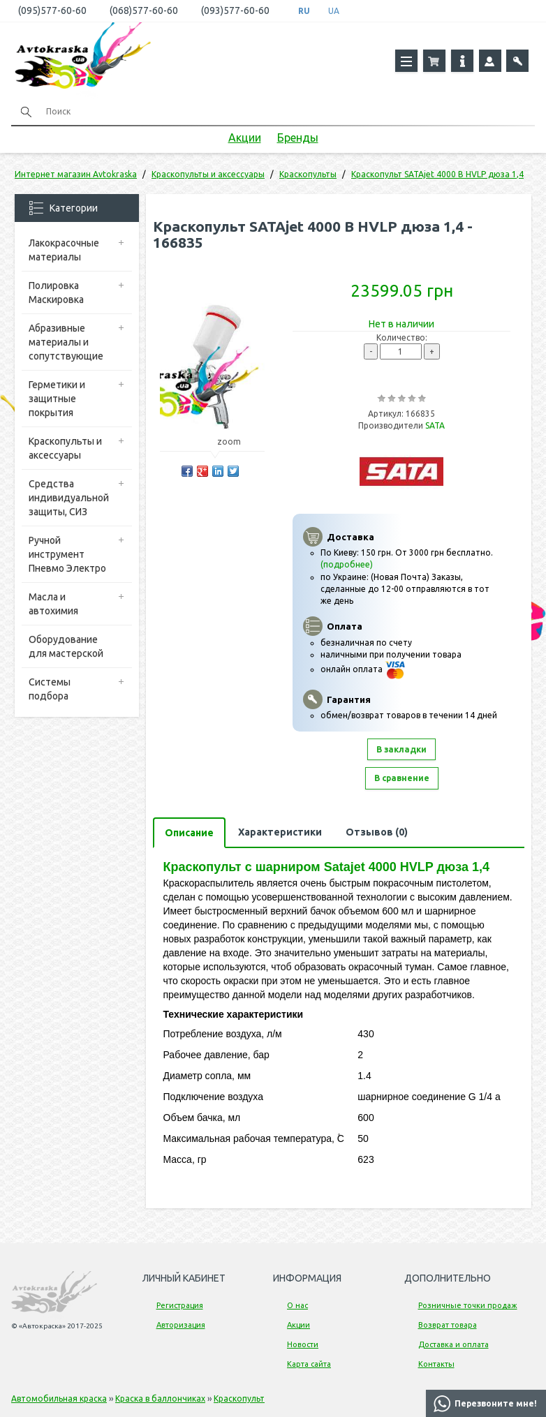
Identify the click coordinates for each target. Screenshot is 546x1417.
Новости (302, 1344)
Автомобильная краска (59, 1398)
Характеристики (280, 832)
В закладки (401, 749)
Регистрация (179, 1305)
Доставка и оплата (453, 1344)
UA (333, 10)
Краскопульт (239, 1398)
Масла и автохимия (53, 603)
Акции (244, 137)
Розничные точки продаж (467, 1305)
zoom (235, 441)
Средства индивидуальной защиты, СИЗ (69, 497)
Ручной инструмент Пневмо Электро (67, 554)
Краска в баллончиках (160, 1398)
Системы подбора (50, 689)
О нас (297, 1305)
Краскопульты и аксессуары (65, 448)
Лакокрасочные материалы (64, 249)
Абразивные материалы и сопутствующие (66, 342)
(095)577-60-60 (52, 10)
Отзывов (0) (377, 832)
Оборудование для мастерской (66, 646)
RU (304, 10)
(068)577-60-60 (144, 10)
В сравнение (401, 777)
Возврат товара (447, 1325)
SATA (435, 425)
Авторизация (180, 1325)
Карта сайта (309, 1364)
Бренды (297, 137)
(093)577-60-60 (235, 10)
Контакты (436, 1364)
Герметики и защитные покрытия (57, 398)
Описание (189, 832)
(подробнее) (346, 564)
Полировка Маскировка (56, 292)
